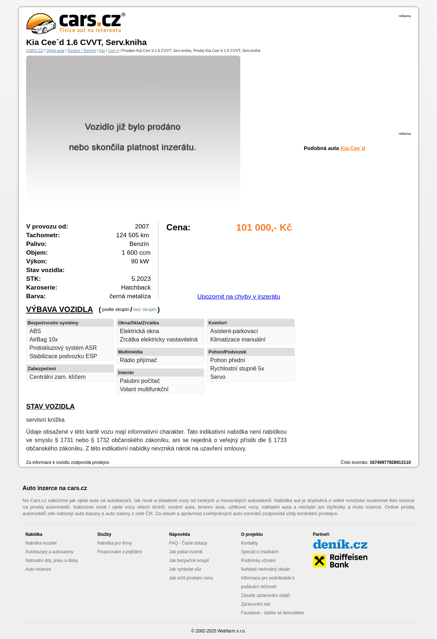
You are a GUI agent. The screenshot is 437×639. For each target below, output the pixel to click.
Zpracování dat (255, 604)
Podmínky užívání (258, 560)
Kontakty (249, 543)
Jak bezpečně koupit (189, 560)
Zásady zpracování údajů (265, 595)
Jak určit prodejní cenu (191, 578)
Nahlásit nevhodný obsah (265, 569)
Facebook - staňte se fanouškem (272, 612)
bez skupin (144, 309)
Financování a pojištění (119, 551)
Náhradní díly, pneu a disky (51, 560)
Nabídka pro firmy (114, 543)
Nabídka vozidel (40, 543)
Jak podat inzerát (185, 551)
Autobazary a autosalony (49, 551)
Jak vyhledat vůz (185, 569)
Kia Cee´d (352, 148)
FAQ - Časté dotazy (188, 543)
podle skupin (115, 309)
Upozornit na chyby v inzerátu (238, 296)
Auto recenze (38, 569)
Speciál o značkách (259, 551)
